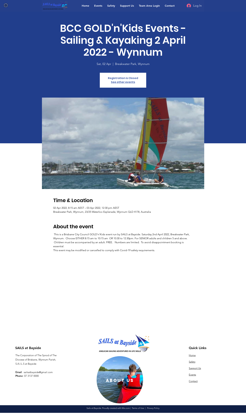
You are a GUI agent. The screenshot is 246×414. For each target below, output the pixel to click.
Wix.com (126, 408)
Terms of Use (138, 408)
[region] (120, 379)
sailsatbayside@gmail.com (38, 372)
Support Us (195, 368)
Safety (192, 361)
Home (192, 355)
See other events (123, 82)
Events (192, 374)
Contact (193, 381)
